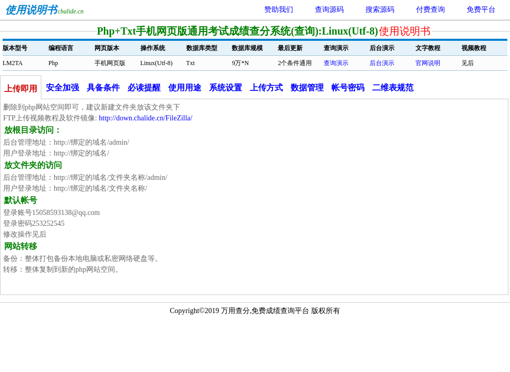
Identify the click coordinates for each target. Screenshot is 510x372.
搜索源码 (379, 9)
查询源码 (329, 9)
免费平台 (481, 9)
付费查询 (430, 9)
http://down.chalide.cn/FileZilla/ (146, 118)
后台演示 (382, 63)
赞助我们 (278, 9)
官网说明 (428, 63)
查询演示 (336, 63)
